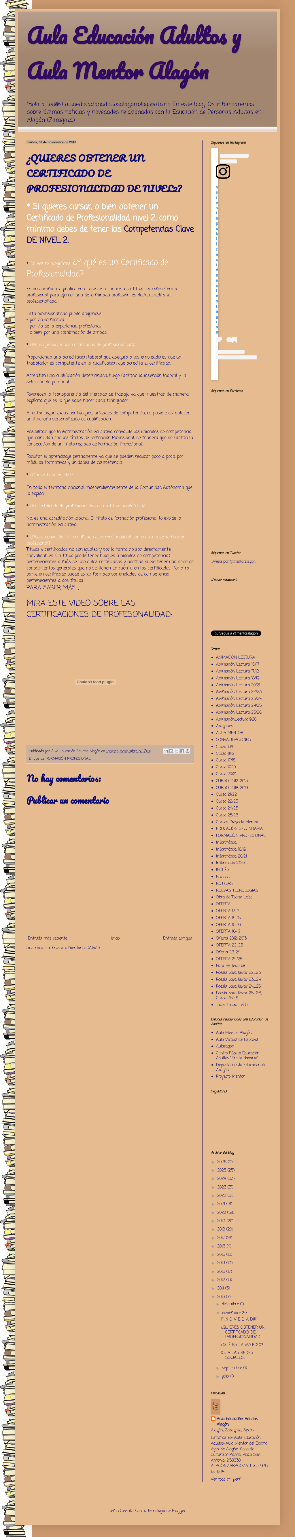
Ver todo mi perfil (226, 1480)
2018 (221, 1229)
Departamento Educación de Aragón (241, 1067)
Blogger (179, 1511)
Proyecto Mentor (230, 1077)
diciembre (231, 1304)
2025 (222, 1170)
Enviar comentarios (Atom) (76, 948)
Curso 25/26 (227, 815)
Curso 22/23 (227, 802)
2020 (222, 1213)
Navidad (223, 877)
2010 (221, 1297)
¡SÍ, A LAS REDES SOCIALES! (237, 1355)
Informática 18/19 (231, 850)
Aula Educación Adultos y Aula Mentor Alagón (134, 53)
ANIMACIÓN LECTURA (235, 658)
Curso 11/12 (225, 754)
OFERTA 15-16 (228, 925)
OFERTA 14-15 (228, 918)
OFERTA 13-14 (228, 911)
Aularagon (225, 1046)
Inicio (115, 939)
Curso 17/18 (225, 760)
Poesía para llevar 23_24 (238, 980)
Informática (226, 843)
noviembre (232, 1313)
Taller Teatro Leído (231, 1005)
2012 (221, 1280)
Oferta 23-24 (228, 952)
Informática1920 (230, 863)
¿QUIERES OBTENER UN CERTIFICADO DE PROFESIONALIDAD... (242, 1332)
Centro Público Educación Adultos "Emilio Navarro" (238, 1055)
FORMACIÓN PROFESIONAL (68, 758)
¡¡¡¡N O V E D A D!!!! (239, 1320)
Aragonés (224, 726)
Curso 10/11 (225, 747)
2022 (222, 1196)
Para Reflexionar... (231, 966)
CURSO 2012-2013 (232, 781)
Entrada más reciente (47, 939)
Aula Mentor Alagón (234, 1033)
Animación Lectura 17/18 (237, 671)
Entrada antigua (177, 939)
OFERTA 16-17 (228, 932)
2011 (221, 1288)
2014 (221, 1263)
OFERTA (223, 904)
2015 (221, 1255)
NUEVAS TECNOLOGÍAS (237, 891)
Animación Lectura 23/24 (239, 699)
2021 (221, 1204)
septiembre (232, 1368)
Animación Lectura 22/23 (239, 692)
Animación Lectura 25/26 (239, 713)
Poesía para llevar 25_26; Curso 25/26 (239, 995)
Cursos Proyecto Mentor (237, 822)
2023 (222, 1187)
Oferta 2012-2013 (231, 939)
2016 (222, 1246)
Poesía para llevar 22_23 (238, 973)
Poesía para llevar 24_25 (238, 987)
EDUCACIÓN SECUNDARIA (239, 829)
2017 (221, 1238)
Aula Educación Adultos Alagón (237, 1422)
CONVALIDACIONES (233, 740)
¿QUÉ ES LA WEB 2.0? (242, 1345)
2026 (222, 1162)
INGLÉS (222, 870)
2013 (221, 1272)
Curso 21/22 (226, 795)
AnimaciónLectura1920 (236, 720)
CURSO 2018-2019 (232, 788)
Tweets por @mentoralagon (233, 561)
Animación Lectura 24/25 (239, 706)
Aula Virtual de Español (237, 1040)
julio (226, 1377)
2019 (222, 1221)
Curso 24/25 (227, 808)
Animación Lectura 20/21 (238, 685)
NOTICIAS (224, 884)
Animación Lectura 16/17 (237, 665)
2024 (222, 1179)
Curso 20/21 (226, 774)
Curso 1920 (226, 767)
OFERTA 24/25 (229, 959)
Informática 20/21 (231, 857)
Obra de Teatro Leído (234, 897)
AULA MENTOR (229, 733)
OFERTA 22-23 (229, 945)
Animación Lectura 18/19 (238, 678)
